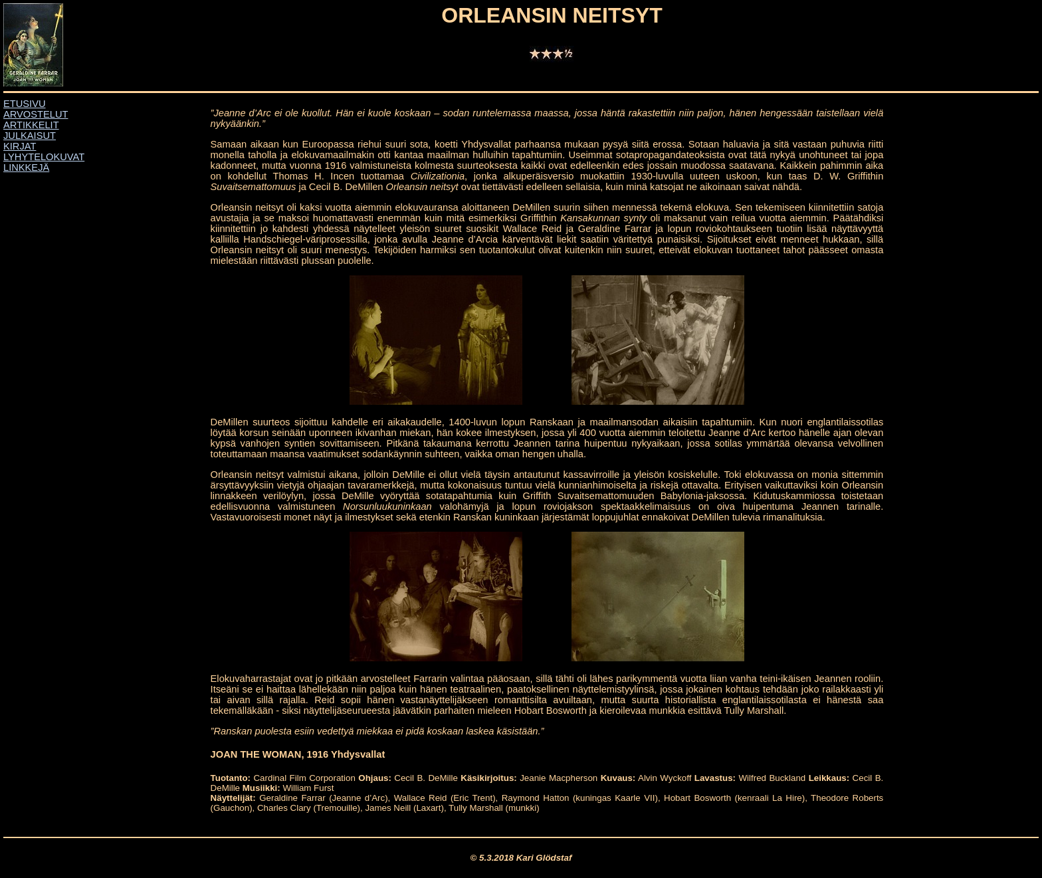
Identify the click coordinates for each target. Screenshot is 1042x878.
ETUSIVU (24, 103)
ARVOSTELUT (35, 114)
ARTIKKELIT (31, 125)
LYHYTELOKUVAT (43, 157)
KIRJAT (19, 146)
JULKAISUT (29, 135)
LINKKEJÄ (26, 167)
